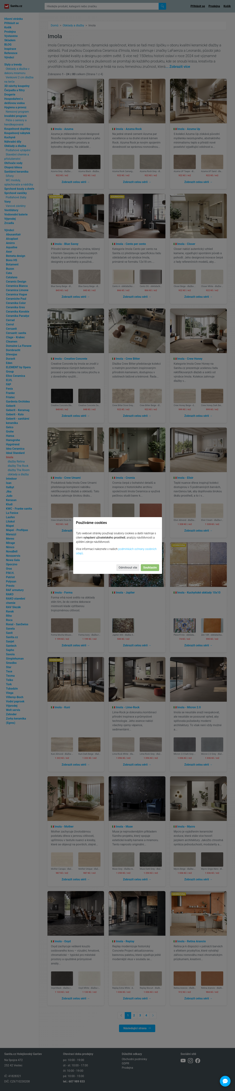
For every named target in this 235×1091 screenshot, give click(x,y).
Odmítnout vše (128, 567)
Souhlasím (150, 567)
